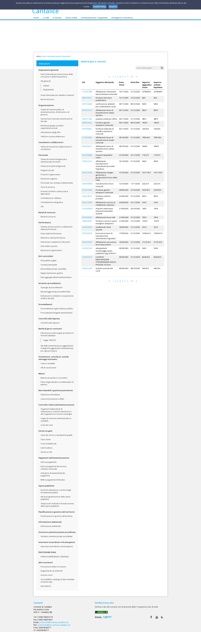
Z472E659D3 (87, 215)
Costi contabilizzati (48, 441)
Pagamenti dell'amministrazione (54, 455)
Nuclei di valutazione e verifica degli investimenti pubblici (56, 489)
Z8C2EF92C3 (87, 144)
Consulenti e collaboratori (51, 140)
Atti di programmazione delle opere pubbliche (55, 495)
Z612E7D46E (87, 187)
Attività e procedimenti (50, 281)
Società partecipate (49, 262)
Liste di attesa (46, 445)
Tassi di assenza (48, 185)
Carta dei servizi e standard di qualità (56, 433)
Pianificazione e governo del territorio (57, 510)
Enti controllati (46, 254)
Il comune (56, 15)
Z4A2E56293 (87, 240)
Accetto (113, 6)
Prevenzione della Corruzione (53, 564)
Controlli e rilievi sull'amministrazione (56, 402)
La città (45, 15)
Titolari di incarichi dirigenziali (53, 164)
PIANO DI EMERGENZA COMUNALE (55, 554)
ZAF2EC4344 (87, 170)
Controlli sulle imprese (49, 316)
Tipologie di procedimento (52, 285)
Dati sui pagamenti (48, 460)
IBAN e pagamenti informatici (53, 477)
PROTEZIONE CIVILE (47, 550)
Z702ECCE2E (87, 159)
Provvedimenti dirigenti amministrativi (56, 310)
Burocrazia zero (47, 97)
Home (36, 15)
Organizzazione (46, 103)
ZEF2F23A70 (87, 108)
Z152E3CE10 (87, 254)
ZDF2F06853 (87, 126)
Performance (45, 220)
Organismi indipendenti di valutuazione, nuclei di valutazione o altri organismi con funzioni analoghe (56, 409)
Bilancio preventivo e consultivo (54, 375)
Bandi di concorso (47, 210)
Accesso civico (47, 573)
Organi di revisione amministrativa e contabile (56, 417)
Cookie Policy (161, 629)
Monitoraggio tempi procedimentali (55, 289)
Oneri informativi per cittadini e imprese (57, 93)
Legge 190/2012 (49, 338)
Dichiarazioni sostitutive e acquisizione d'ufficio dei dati (57, 294)
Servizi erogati (45, 429)
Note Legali (140, 629)
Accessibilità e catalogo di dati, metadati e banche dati (57, 578)
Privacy (150, 629)
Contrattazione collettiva (51, 196)
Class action (46, 437)
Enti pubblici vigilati (48, 258)
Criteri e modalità (48, 361)
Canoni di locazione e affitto (52, 397)
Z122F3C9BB (87, 89)
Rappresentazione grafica (52, 271)
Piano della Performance (51, 231)
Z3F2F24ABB (87, 101)
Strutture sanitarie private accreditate (57, 530)
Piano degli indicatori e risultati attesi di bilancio (57, 381)
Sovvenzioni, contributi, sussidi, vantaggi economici (54, 355)
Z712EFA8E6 (87, 135)
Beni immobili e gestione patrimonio (56, 388)
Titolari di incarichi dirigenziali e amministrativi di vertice (54, 158)
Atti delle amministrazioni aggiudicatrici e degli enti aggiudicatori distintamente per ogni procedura (57, 346)
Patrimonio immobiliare (50, 392)
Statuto (46, 83)
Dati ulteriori (46, 584)
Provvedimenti (45, 302)
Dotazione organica (49, 176)
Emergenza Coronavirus (119, 15)
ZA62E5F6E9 (87, 225)
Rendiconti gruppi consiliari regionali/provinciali (52, 124)
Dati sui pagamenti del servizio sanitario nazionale (54, 465)
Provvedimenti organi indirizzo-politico (57, 306)
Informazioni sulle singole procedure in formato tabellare (57, 332)
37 (132, 74)
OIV (42, 204)
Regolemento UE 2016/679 (52, 568)
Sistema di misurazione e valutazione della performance (56, 225)
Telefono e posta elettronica (53, 134)
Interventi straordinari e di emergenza (57, 540)
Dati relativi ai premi (49, 244)
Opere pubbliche (46, 483)
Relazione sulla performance (53, 235)
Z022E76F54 (87, 194)
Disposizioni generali (48, 68)
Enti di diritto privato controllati (53, 267)
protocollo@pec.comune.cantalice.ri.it (98, 612)
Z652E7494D (87, 200)
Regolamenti (48, 87)
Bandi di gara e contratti (50, 326)
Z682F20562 (87, 120)
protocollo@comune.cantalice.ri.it (98, 609)
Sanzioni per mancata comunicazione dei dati (56, 117)
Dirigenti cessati (47, 168)
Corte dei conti (47, 423)
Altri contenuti (46, 560)
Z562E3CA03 (87, 266)
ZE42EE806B (87, 153)
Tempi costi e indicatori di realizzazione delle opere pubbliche (57, 502)
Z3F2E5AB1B (87, 231)
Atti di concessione (48, 365)
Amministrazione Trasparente (92, 15)
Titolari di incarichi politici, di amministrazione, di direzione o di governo (55, 110)
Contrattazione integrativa (52, 200)
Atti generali (46, 79)
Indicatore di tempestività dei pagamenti (53, 472)
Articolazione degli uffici (51, 130)
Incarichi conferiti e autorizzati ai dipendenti (54, 190)
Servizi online (70, 15)
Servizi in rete (46, 450)
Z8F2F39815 (87, 95)
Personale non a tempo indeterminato (57, 180)
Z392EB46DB (87, 181)
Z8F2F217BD (87, 116)
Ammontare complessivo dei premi (55, 240)
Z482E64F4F (87, 218)
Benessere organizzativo (51, 248)
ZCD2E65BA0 (87, 206)
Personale (43, 153)
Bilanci (42, 371)
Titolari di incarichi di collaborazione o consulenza (56, 145)
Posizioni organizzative (50, 172)
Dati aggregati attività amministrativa (56, 275)
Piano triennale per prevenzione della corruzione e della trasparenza (57, 73)
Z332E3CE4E (87, 246)
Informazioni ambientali (50, 520)
